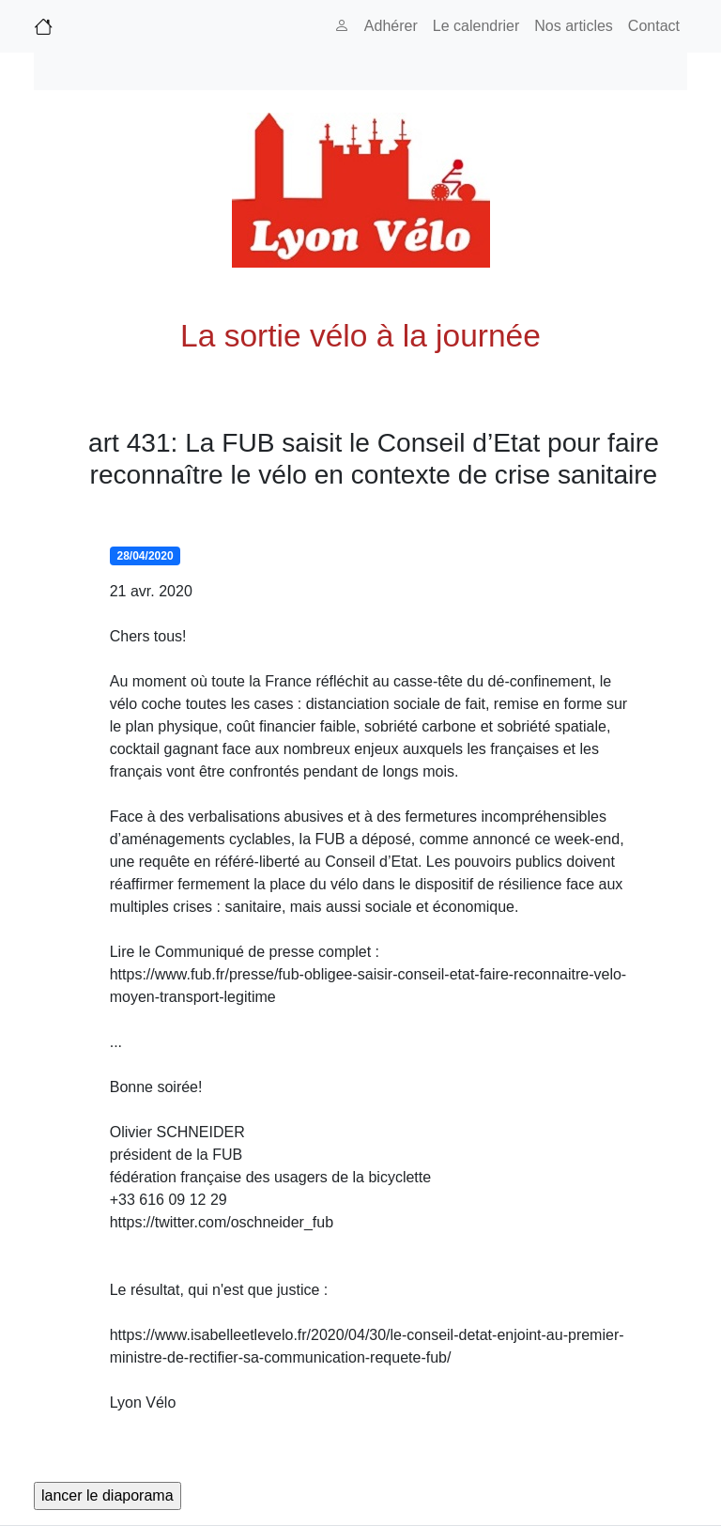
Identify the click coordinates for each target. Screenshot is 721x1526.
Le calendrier (476, 26)
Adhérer (391, 26)
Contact (654, 26)
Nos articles (573, 26)
